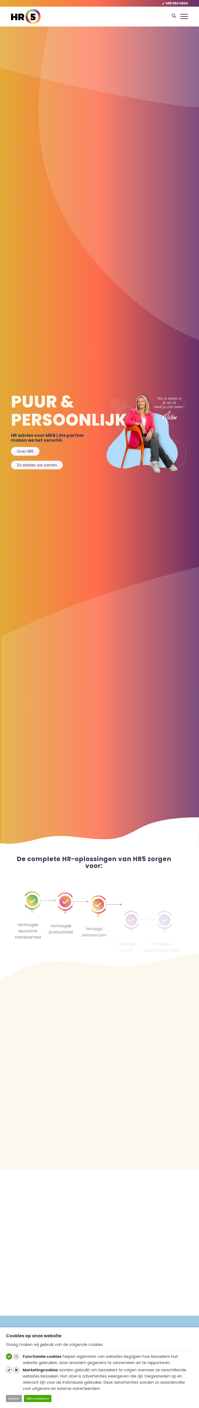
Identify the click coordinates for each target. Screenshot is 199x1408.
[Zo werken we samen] (37, 465)
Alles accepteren (37, 1398)
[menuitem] (171, 17)
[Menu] (182, 17)
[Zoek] (171, 17)
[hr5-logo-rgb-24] (26, 16)
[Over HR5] (25, 451)
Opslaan (14, 1398)
